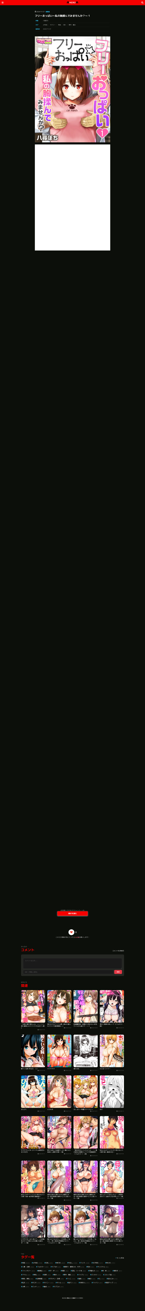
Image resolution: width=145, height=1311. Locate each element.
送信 (118, 972)
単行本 (60, 1263)
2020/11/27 (47, 29)
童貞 (47, 1287)
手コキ (36, 1283)
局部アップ (111, 1283)
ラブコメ (59, 1287)
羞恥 (82, 1279)
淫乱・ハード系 (79, 1271)
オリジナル (103, 1267)
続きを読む (72, 913)
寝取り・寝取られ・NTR (74, 1267)
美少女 (110, 1263)
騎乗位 (42, 1271)
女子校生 (98, 1263)
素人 (64, 25)
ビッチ (36, 1287)
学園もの (94, 1271)
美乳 (37, 1275)
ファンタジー (28, 1271)
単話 (59, 25)
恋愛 (47, 1275)
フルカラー (42, 1267)
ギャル (61, 1283)
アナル (26, 1275)
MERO (72, 2)
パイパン (97, 1283)
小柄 (25, 1287)
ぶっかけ (96, 1275)
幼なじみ (112, 1279)
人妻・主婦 (28, 1267)
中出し (72, 1263)
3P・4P (54, 1271)
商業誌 (48, 12)
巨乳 (49, 1263)
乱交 (25, 1283)
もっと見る (120, 1258)
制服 (65, 1271)
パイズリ (83, 1275)
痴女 (92, 1279)
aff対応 (45, 25)
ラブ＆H (56, 1267)
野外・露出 (72, 25)
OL (101, 1279)
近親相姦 (41, 1279)
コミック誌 (109, 1275)
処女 (90, 1267)
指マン (72, 1283)
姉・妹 (106, 1271)
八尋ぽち (45, 21)
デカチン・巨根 (57, 1279)
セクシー (52, 25)
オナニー (48, 1283)
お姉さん (85, 1283)
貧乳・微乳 (27, 1279)
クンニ (71, 1279)
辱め (57, 1275)
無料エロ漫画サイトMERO (75, 1298)
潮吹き (118, 1271)
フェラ (85, 1263)
